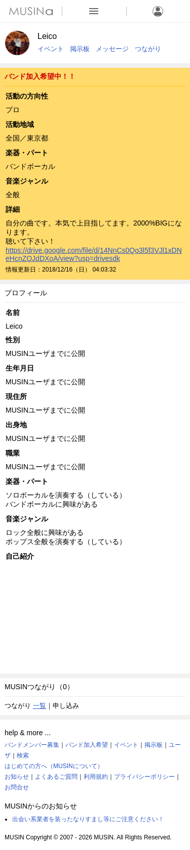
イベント (50, 49)
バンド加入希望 (86, 744)
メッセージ (112, 49)
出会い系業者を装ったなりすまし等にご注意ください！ (88, 819)
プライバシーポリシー (144, 776)
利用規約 (96, 776)
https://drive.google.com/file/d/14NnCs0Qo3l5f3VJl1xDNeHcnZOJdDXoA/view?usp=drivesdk (94, 254)
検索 (23, 755)
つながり (148, 49)
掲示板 (80, 49)
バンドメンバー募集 (32, 744)
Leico (47, 36)
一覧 (39, 705)
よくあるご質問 (56, 776)
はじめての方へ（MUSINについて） (54, 766)
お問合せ (17, 787)
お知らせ (17, 776)
